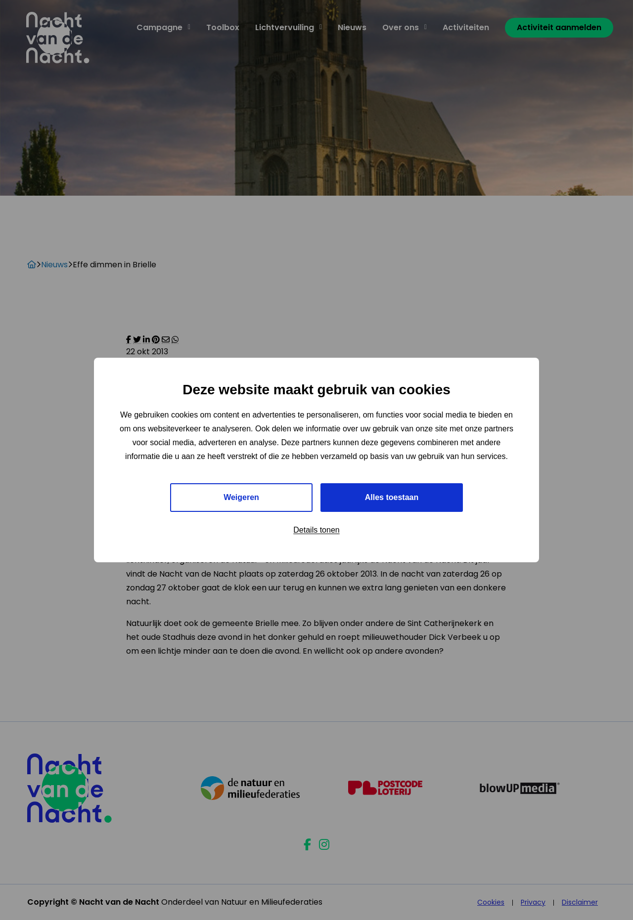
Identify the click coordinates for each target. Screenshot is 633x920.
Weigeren (241, 497)
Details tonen (316, 530)
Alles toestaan (391, 497)
